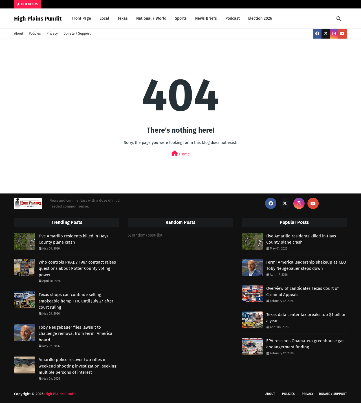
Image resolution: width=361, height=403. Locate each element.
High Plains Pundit (38, 18)
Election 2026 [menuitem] (260, 18)
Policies (35, 33)
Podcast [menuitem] (232, 18)
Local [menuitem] (104, 18)
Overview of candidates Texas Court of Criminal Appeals (302, 291)
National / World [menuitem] (151, 18)
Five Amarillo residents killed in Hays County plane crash (73, 239)
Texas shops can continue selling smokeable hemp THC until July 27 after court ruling (76, 301)
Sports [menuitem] (181, 18)
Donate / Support (77, 33)
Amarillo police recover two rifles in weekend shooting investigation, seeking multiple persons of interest (77, 366)
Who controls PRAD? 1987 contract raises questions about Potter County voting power (77, 268)
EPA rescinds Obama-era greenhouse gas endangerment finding (305, 344)
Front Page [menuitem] (81, 18)
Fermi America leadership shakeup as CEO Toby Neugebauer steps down (306, 265)
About (18, 33)
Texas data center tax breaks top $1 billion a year (306, 318)
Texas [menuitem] (123, 18)
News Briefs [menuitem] (206, 18)
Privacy (52, 33)
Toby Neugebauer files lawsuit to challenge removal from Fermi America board (75, 333)
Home (180, 154)
